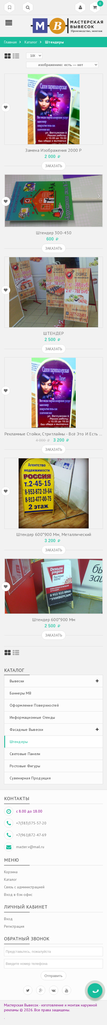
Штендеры (19, 741)
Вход (8, 918)
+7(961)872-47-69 (31, 835)
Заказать (53, 165)
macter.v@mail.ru (30, 846)
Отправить (53, 976)
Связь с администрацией (24, 887)
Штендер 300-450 (54, 232)
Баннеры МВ (20, 693)
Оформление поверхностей (34, 705)
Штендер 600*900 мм (53, 619)
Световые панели (25, 753)
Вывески (55, 681)
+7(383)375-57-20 (31, 823)
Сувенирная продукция (30, 778)
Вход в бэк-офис (18, 894)
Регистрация (14, 926)
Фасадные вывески (55, 729)
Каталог (10, 879)
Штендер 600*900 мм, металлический (53, 534)
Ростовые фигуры (25, 765)
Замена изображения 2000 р (53, 150)
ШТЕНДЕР (53, 333)
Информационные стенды (32, 717)
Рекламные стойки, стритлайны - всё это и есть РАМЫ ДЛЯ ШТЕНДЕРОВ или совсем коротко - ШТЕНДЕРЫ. (53, 433)
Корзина (11, 871)
